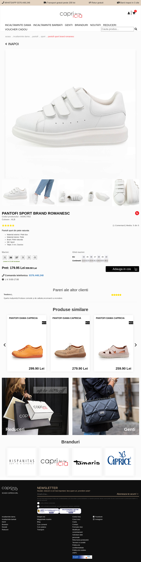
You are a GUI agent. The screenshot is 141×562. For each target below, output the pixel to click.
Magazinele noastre (44, 519)
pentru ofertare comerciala (47, 503)
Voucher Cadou (16, 29)
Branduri (81, 25)
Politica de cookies (79, 550)
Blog (38, 522)
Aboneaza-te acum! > (127, 494)
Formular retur (77, 527)
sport (43, 36)
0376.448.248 (36, 275)
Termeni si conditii (78, 542)
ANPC (74, 553)
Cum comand (42, 524)
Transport (40, 530)
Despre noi (41, 517)
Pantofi (35, 36)
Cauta (74, 522)
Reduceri (109, 25)
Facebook (98, 517)
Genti (69, 25)
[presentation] (4, 345)
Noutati (95, 25)
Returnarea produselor (80, 540)
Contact (75, 524)
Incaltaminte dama (18, 25)
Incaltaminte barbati (48, 25)
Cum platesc (41, 527)
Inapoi (12, 44)
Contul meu (76, 517)
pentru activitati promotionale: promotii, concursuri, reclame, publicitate (59, 506)
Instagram (98, 519)
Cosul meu (76, 519)
